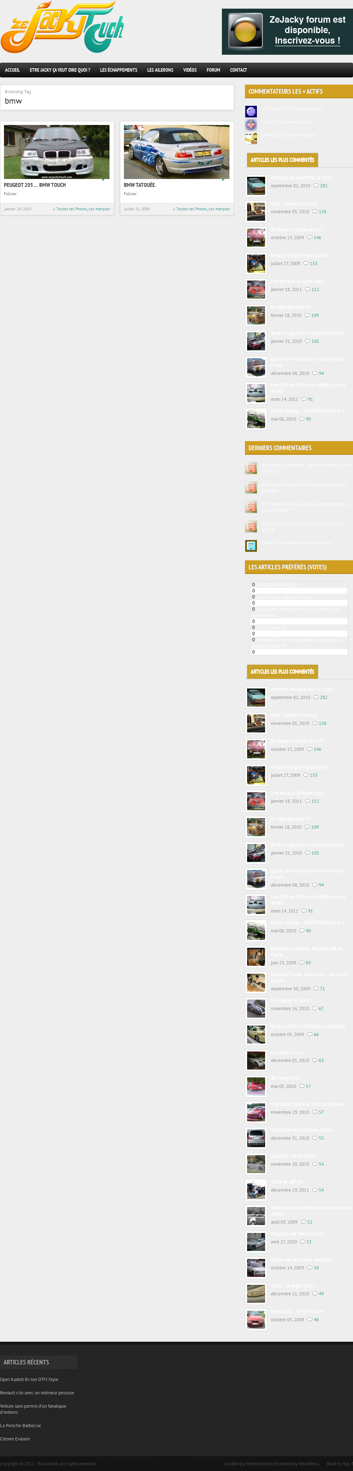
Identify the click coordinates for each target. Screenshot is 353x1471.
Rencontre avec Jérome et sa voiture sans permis (311, 1211)
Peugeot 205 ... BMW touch (283, 591)
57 (308, 1086)
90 (308, 419)
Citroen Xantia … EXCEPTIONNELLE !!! (308, 411)
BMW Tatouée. (140, 184)
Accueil (12, 70)
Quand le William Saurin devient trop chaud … (307, 362)
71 (322, 989)
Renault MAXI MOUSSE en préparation (308, 1026)
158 (322, 211)
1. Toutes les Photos (70, 208)
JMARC (268, 135)
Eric (265, 465)
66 (316, 1034)
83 (308, 963)
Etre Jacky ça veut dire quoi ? (60, 70)
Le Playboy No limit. (290, 1000)
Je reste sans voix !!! (290, 307)
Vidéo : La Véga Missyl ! (293, 1286)
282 (323, 186)
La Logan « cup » (287, 1052)
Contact (238, 70)
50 (316, 1268)
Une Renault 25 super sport (297, 281)
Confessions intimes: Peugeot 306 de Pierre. (307, 952)
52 (309, 1222)
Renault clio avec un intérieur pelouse (37, 1393)
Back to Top (338, 1464)
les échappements (118, 70)
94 (321, 373)
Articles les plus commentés (282, 160)
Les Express (321, 543)
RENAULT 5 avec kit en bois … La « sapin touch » (309, 978)
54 (321, 1164)
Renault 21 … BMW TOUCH (297, 1312)
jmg (266, 122)
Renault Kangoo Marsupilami (299, 255)
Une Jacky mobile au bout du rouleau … (309, 1104)
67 (321, 1008)
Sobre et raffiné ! (287, 1182)
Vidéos (190, 70)
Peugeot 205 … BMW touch (35, 184)
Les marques (99, 208)
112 (315, 289)
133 (313, 263)
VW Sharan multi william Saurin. (302, 1130)
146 (317, 237)
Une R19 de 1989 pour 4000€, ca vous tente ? (308, 388)
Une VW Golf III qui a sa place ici (288, 634)
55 (321, 1138)
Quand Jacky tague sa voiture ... (287, 597)
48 (316, 1320)
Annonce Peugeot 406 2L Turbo (302, 178)
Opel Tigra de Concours (294, 204)
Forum (213, 70)
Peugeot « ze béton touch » (298, 1234)
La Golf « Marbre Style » (294, 1156)
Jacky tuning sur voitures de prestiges (293, 652)
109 (315, 315)
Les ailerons (160, 70)
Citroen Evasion (15, 1439)
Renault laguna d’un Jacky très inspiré (307, 333)
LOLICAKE (272, 109)
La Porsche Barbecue (20, 1425)
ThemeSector (259, 1464)
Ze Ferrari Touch (286, 1078)
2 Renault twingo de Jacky (282, 621)
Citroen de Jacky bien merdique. (302, 1260)
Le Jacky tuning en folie (280, 603)
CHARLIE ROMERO (280, 543)
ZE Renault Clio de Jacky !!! (297, 230)
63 (321, 1060)
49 (321, 1294)
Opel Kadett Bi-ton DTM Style (29, 1379)
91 (310, 399)
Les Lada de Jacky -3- (277, 585)
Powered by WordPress (296, 1464)
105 (315, 341)
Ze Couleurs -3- (272, 627)
